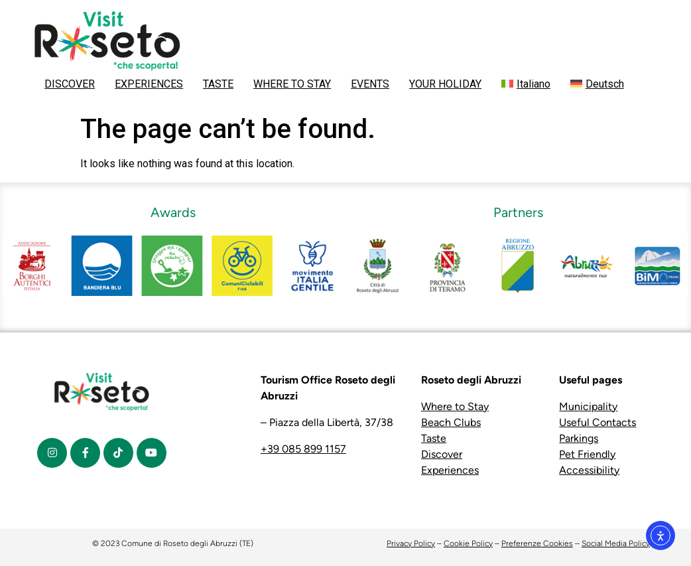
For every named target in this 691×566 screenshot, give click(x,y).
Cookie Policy (468, 543)
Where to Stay (455, 406)
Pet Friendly (587, 454)
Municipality (588, 406)
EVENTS (370, 84)
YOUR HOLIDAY (445, 84)
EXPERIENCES (149, 84)
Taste (433, 438)
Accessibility (589, 470)
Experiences (450, 470)
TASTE (218, 84)
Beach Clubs (451, 422)
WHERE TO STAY (292, 84)
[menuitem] (525, 84)
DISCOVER (69, 84)
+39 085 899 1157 (303, 449)
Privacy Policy (411, 543)
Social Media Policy (616, 543)
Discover (441, 454)
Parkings (578, 438)
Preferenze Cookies (537, 543)
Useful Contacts (597, 422)
